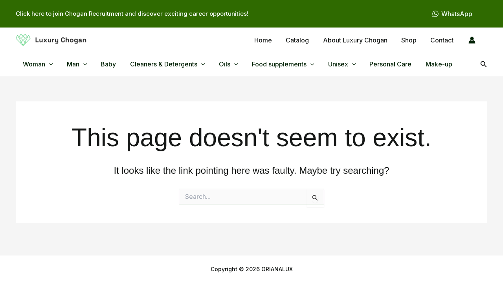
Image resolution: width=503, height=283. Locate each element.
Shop (411, 40)
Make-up (428, 64)
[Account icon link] (471, 40)
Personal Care (381, 64)
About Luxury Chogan (358, 40)
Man (75, 64)
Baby (105, 64)
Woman (37, 64)
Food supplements (275, 64)
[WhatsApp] (452, 14)
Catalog (302, 40)
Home (269, 40)
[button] (48, 64)
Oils (222, 64)
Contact (442, 40)
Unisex (333, 64)
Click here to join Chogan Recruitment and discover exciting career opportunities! (132, 13)
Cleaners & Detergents (162, 64)
